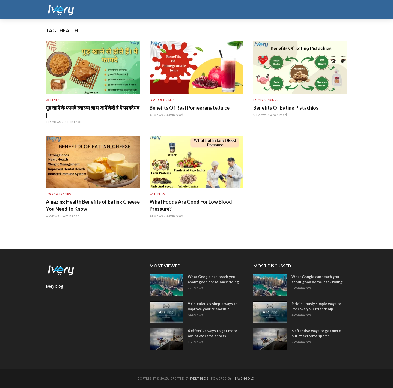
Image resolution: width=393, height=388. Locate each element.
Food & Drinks (162, 100)
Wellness (53, 100)
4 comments (301, 315)
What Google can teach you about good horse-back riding (213, 279)
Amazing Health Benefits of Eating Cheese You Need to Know (93, 205)
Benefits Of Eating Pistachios (285, 108)
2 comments (301, 342)
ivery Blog (199, 378)
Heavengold (243, 378)
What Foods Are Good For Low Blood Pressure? (191, 205)
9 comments (301, 288)
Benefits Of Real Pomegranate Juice (190, 108)
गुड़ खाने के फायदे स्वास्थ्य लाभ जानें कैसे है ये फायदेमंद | (92, 111)
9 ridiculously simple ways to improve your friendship (212, 306)
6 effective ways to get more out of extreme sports (212, 333)
